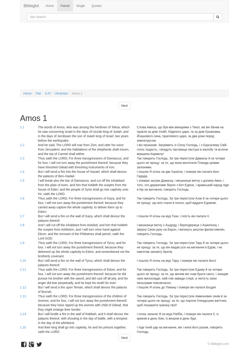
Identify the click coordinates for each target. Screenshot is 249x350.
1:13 (23, 296)
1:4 (22, 171)
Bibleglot (31, 6)
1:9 (22, 243)
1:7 (22, 216)
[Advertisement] (124, 58)
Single (80, 6)
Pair (38, 93)
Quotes (97, 6)
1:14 (23, 314)
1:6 (22, 198)
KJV (48, 93)
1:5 (22, 180)
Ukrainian (61, 93)
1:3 (22, 158)
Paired (64, 6)
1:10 (23, 260)
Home (50, 6)
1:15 (23, 327)
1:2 (22, 145)
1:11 (23, 269)
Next (124, 105)
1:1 (22, 127)
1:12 (23, 287)
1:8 (22, 225)
